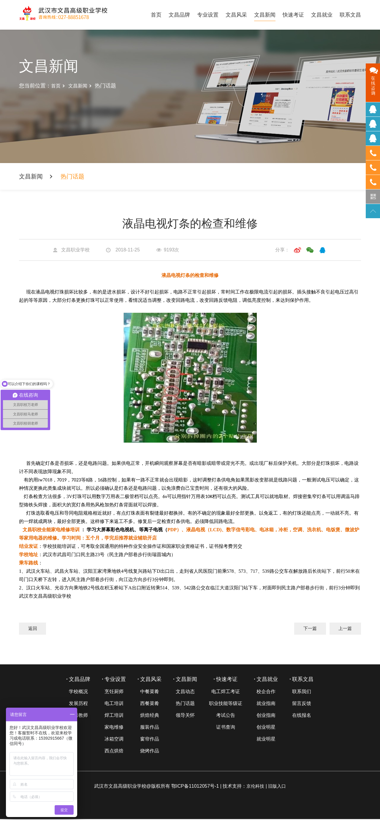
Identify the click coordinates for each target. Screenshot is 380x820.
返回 (34, 628)
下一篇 (306, 628)
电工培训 (114, 704)
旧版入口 (277, 786)
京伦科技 (254, 786)
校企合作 (266, 692)
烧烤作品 (149, 751)
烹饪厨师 (114, 692)
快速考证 (293, 15)
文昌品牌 (179, 15)
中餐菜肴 (149, 692)
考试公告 (225, 716)
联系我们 (301, 692)
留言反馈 (301, 704)
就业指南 (266, 704)
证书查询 (225, 727)
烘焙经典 (149, 716)
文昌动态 (185, 692)
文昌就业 (321, 15)
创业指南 (266, 716)
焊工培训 (114, 716)
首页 (156, 15)
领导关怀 (185, 716)
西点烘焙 (114, 751)
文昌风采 (236, 15)
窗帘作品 (149, 739)
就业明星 (266, 739)
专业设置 (207, 15)
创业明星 (266, 727)
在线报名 (301, 716)
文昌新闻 (265, 15)
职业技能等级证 (225, 704)
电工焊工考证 (225, 692)
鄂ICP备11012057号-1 (194, 786)
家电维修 (114, 727)
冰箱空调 (114, 739)
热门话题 (185, 704)
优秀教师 (78, 716)
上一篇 (344, 628)
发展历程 (78, 704)
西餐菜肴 (149, 704)
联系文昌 (350, 15)
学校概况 (78, 692)
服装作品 (149, 727)
